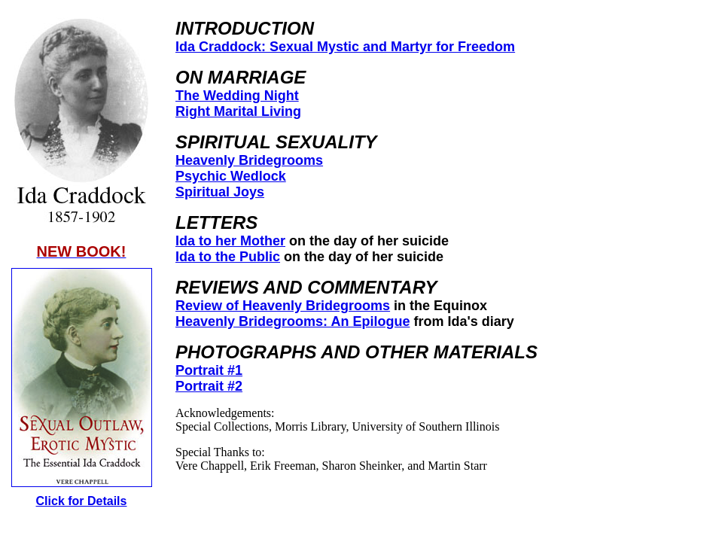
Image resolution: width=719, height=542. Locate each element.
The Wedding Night (237, 95)
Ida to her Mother (230, 240)
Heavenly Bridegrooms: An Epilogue (292, 321)
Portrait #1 (208, 370)
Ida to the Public (227, 256)
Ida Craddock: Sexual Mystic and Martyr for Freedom (345, 46)
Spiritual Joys (219, 191)
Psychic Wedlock (230, 176)
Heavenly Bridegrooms (249, 160)
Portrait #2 (208, 386)
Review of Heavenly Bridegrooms (282, 305)
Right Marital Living (238, 111)
